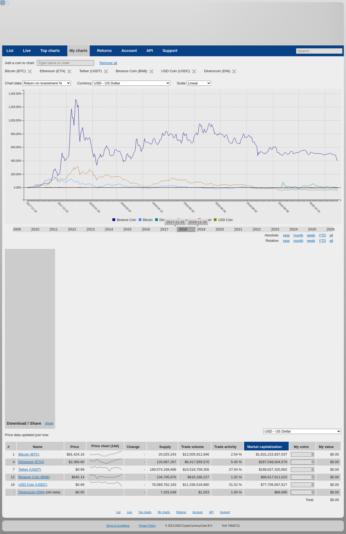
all (331, 235)
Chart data (13, 83)
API (150, 50)
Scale (181, 83)
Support (169, 50)
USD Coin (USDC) (32, 485)
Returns (104, 50)
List (9, 50)
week (311, 235)
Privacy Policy (147, 525)
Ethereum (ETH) (31, 462)
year (286, 235)
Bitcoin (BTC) (28, 454)
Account (129, 50)
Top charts (50, 50)
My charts (78, 50)
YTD (322, 235)
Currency (84, 83)
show (49, 423)
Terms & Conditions (118, 525)
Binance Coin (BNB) (34, 477)
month (298, 235)
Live (27, 50)
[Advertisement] (30, 337)
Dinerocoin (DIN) (31, 492)
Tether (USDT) (29, 469)
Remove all (108, 63)
